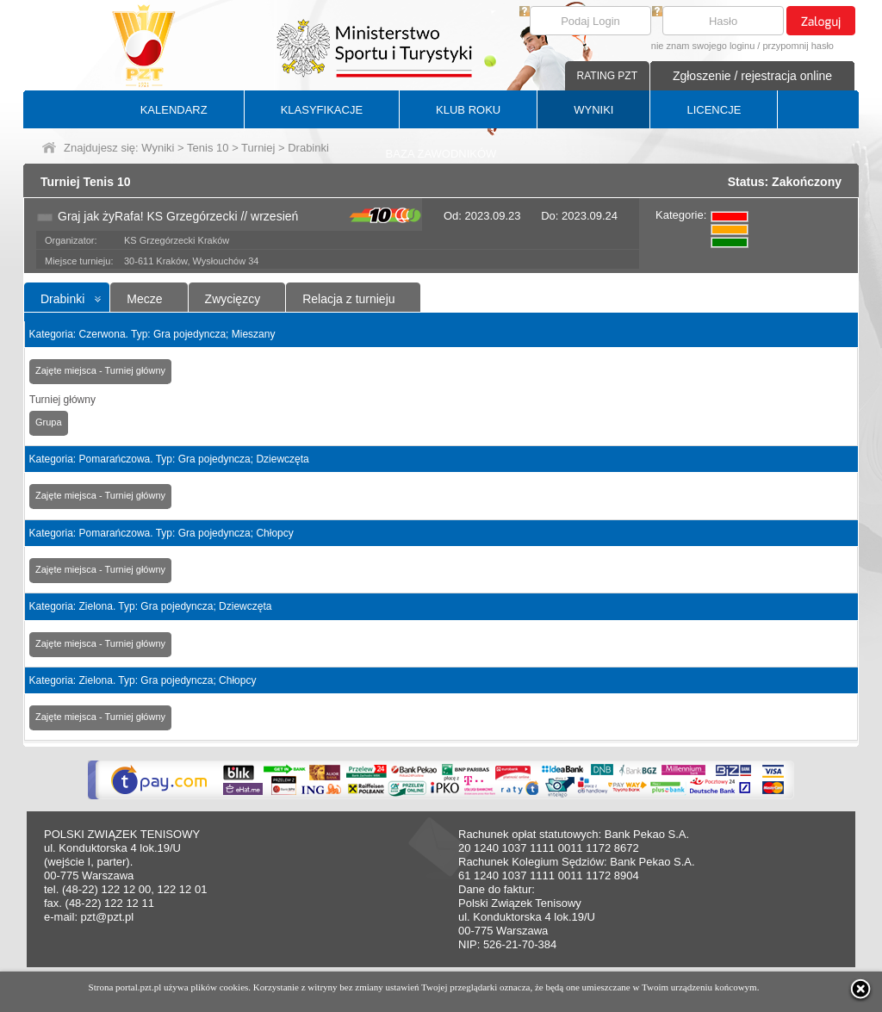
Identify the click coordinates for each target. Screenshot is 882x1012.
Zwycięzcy (233, 299)
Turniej (258, 147)
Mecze (144, 299)
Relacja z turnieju (348, 299)
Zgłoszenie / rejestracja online (752, 76)
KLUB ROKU (468, 109)
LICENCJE (713, 109)
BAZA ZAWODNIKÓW (441, 153)
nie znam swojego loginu (703, 45)
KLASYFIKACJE (322, 109)
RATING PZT (607, 76)
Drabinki (62, 299)
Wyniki (157, 147)
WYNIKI (593, 109)
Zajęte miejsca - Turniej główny (100, 370)
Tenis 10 (207, 147)
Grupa (48, 422)
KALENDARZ (174, 109)
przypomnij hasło (798, 45)
